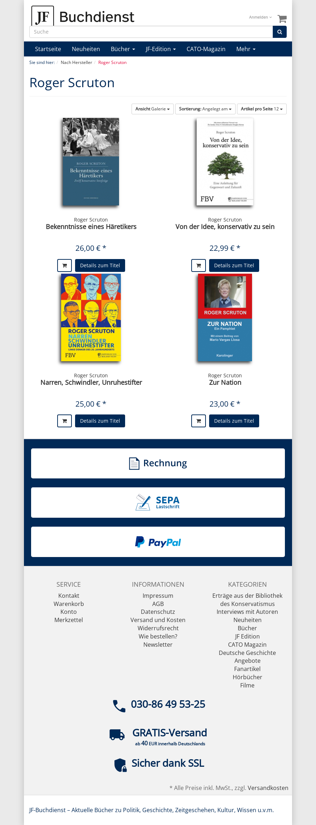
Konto (68, 612)
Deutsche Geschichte (247, 653)
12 (262, 109)
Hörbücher (247, 677)
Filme (247, 685)
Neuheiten (86, 49)
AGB (158, 604)
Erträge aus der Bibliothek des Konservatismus (247, 600)
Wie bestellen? (158, 636)
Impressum (158, 596)
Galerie (152, 109)
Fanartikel (247, 669)
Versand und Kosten (158, 620)
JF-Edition (161, 49)
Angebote (247, 661)
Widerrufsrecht (158, 628)
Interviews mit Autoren (247, 612)
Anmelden (260, 17)
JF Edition (247, 636)
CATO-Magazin (206, 49)
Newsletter (158, 644)
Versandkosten (268, 788)
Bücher (123, 49)
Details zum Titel (100, 265)
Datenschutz (158, 612)
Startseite (48, 49)
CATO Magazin (247, 644)
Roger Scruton (91, 219)
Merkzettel (68, 620)
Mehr (246, 49)
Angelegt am (205, 109)
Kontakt (68, 596)
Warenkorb (69, 604)
